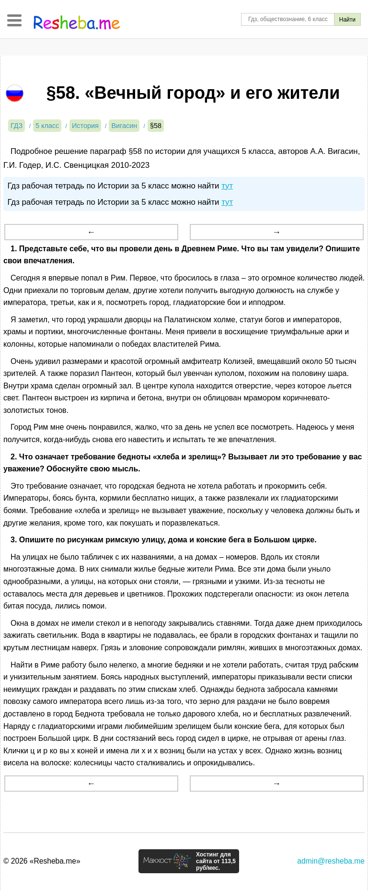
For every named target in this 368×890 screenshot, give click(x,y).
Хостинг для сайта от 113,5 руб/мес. (216, 861)
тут (227, 185)
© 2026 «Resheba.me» (41, 861)
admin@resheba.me (331, 861)
